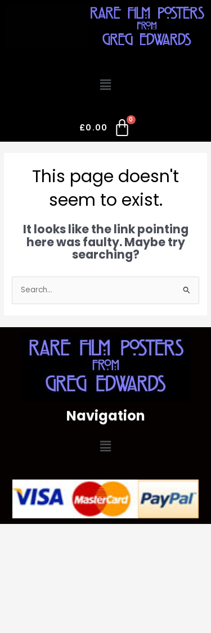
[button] (105, 85)
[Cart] (105, 130)
